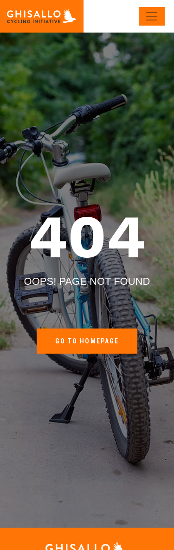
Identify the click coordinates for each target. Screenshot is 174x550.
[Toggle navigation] (152, 16)
